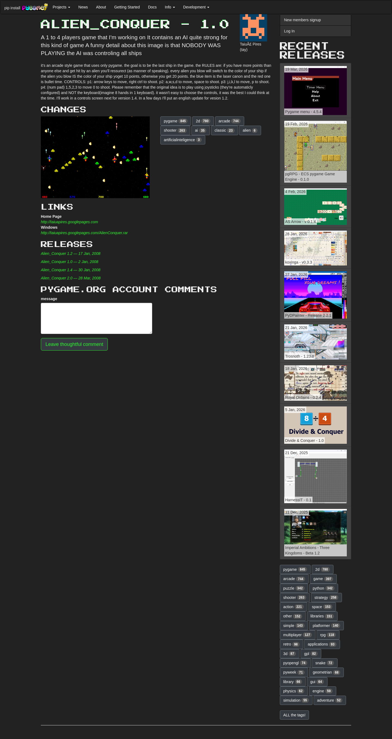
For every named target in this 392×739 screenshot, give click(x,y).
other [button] (292, 616)
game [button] (323, 579)
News (83, 7)
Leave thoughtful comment (74, 344)
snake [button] (324, 662)
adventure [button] (330, 700)
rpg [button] (328, 634)
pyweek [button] (294, 672)
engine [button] (322, 691)
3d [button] (289, 653)
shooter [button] (175, 130)
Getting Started (127, 7)
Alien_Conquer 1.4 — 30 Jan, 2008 (70, 270)
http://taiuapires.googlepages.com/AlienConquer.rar (84, 233)
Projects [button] (61, 7)
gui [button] (317, 681)
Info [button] (170, 7)
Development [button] (196, 7)
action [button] (293, 606)
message (49, 299)
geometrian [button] (326, 672)
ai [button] (200, 130)
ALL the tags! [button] (294, 715)
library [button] (292, 681)
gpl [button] (311, 653)
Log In (289, 31)
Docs (152, 7)
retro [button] (291, 644)
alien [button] (250, 130)
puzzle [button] (294, 588)
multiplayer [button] (297, 634)
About (101, 7)
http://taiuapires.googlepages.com (69, 222)
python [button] (324, 588)
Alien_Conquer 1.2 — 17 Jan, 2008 (70, 253)
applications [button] (322, 644)
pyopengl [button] (295, 662)
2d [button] (203, 121)
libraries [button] (322, 616)
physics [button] (294, 691)
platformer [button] (326, 625)
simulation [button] (296, 700)
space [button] (322, 606)
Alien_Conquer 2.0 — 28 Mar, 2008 (70, 278)
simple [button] (294, 625)
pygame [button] (176, 121)
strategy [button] (326, 597)
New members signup (302, 20)
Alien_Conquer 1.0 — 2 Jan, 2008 (69, 262)
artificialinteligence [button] (183, 139)
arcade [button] (230, 121)
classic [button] (224, 130)
